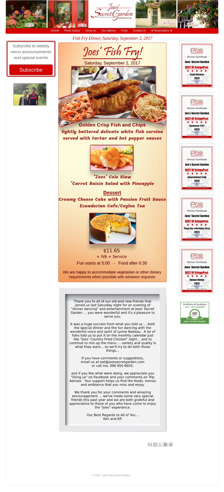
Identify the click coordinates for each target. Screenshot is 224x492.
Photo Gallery (72, 30)
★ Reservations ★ (161, 30)
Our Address (108, 30)
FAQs (124, 30)
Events (55, 30)
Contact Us (139, 30)
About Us (90, 30)
